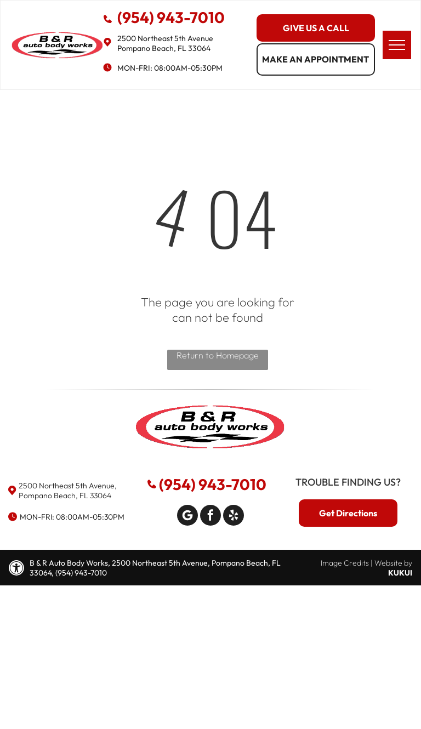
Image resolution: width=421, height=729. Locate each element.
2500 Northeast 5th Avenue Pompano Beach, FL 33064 (165, 43)
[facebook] (210, 516)
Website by (393, 563)
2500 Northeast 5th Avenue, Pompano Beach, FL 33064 (68, 490)
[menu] (397, 45)
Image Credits (345, 563)
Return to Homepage (218, 355)
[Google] (187, 516)
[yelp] (233, 516)
